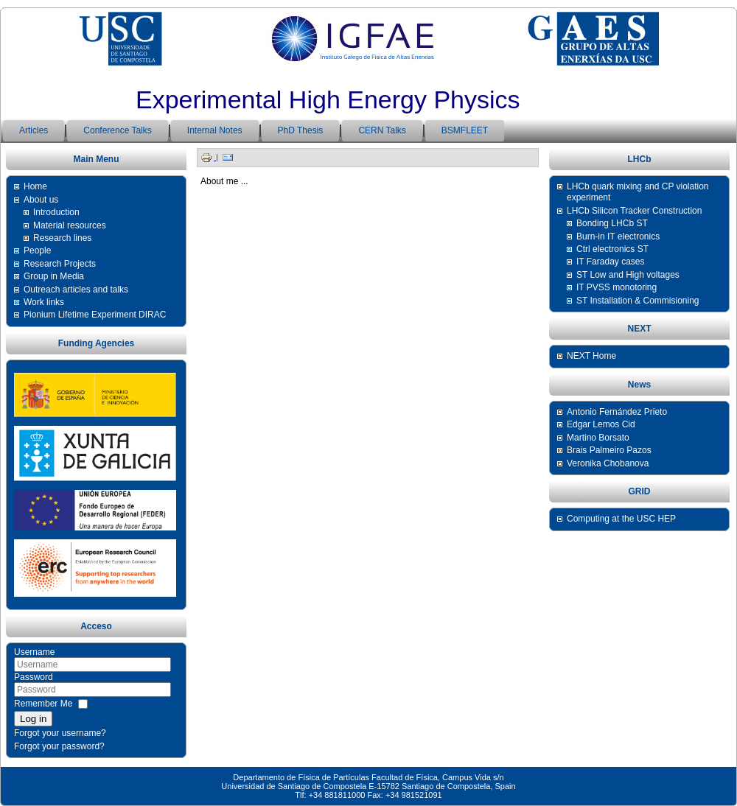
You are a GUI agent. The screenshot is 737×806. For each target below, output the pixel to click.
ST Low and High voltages (628, 275)
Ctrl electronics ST (612, 249)
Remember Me (43, 703)
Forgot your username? (60, 733)
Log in (33, 718)
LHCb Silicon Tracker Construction (634, 211)
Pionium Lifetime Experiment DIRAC (95, 314)
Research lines (62, 238)
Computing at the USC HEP (621, 519)
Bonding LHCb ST (612, 223)
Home (35, 186)
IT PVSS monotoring (616, 287)
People (37, 250)
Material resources (69, 225)
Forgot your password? (59, 746)
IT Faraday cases (610, 261)
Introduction (56, 212)
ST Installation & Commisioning (637, 300)
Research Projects (60, 264)
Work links (44, 302)
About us (41, 200)
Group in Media (54, 276)
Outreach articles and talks (76, 289)
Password (33, 677)
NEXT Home (591, 356)
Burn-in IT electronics (618, 236)
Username (34, 652)
